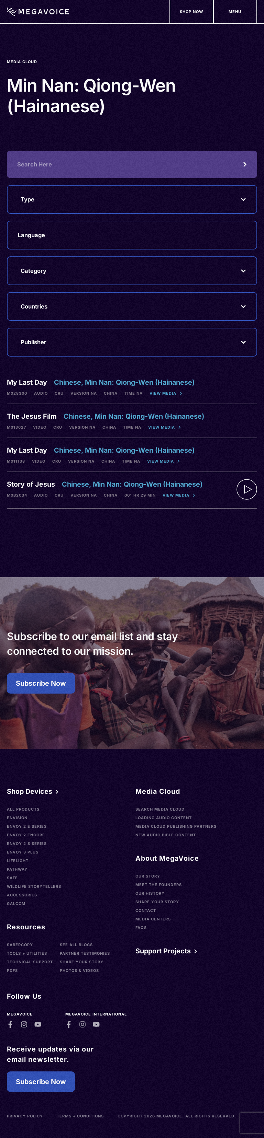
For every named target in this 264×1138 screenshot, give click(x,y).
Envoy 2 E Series (27, 826)
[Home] (38, 12)
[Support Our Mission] (235, 11)
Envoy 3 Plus (22, 852)
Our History (150, 893)
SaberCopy (20, 944)
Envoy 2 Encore (26, 835)
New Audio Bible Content (165, 835)
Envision (17, 817)
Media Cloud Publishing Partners (176, 826)
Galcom (16, 903)
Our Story (147, 876)
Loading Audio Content (163, 817)
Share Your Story (81, 962)
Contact (145, 910)
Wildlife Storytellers (34, 886)
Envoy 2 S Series (27, 843)
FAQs (141, 927)
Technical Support (30, 962)
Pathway (17, 869)
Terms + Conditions (80, 1116)
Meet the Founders (158, 884)
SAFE (12, 877)
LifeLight (18, 860)
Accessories (22, 895)
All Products (23, 809)
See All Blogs (76, 944)
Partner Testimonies (85, 953)
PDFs (12, 970)
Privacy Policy (25, 1116)
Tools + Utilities (27, 953)
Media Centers (153, 919)
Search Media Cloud (160, 809)
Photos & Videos (79, 970)
